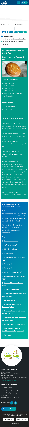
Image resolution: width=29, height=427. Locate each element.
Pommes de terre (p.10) (12, 289)
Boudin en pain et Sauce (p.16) (15, 324)
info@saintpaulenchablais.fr (9, 380)
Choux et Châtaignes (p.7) (13, 272)
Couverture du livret (11, 241)
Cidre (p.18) (8, 335)
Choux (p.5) (8, 264)
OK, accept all (8, 419)
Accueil (3, 24)
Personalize (15, 423)
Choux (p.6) (8, 268)
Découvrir (9, 24)
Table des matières (10, 249)
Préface (6, 245)
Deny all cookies (21, 419)
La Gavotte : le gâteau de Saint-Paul (14, 39)
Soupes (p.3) (8, 253)
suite (14, 245)
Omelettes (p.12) (10, 300)
